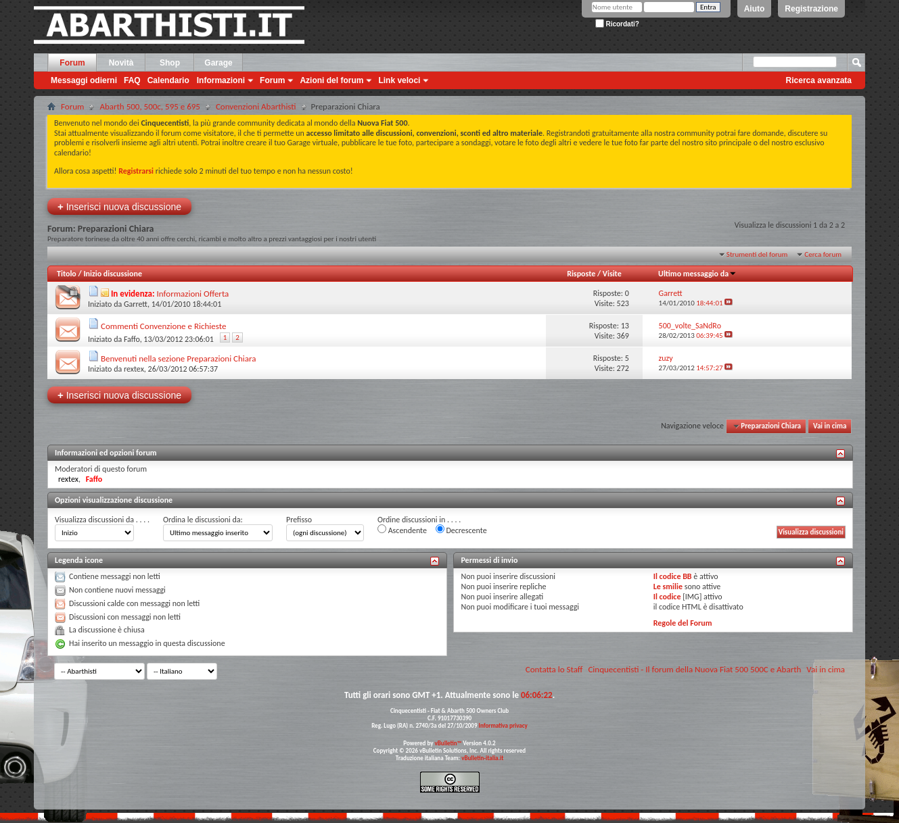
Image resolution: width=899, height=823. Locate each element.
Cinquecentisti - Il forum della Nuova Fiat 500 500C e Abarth (694, 669)
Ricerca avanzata (819, 80)
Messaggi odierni (84, 80)
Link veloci (399, 80)
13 (625, 325)
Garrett (135, 304)
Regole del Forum (682, 623)
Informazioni (221, 80)
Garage (218, 63)
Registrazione (811, 9)
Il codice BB (672, 576)
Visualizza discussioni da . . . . (102, 519)
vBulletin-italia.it (482, 758)
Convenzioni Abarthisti (256, 106)
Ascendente (402, 529)
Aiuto (754, 9)
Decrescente (461, 529)
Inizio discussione (112, 273)
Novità (121, 63)
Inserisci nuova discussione (119, 206)
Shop (170, 63)
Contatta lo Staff (554, 669)
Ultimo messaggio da (697, 273)
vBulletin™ (448, 743)
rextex (134, 369)
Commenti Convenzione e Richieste (163, 326)
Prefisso (299, 519)
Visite (612, 273)
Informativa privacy (502, 725)
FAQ (132, 80)
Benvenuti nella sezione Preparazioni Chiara (178, 358)
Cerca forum (823, 254)
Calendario (168, 80)
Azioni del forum (331, 80)
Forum (72, 63)
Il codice (667, 596)
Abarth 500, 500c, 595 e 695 (149, 106)
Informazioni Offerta (193, 294)
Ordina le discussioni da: (203, 519)
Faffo (132, 339)
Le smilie (668, 586)
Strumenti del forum (757, 254)
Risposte (581, 273)
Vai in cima (829, 426)
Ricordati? (617, 24)
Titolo (66, 273)
